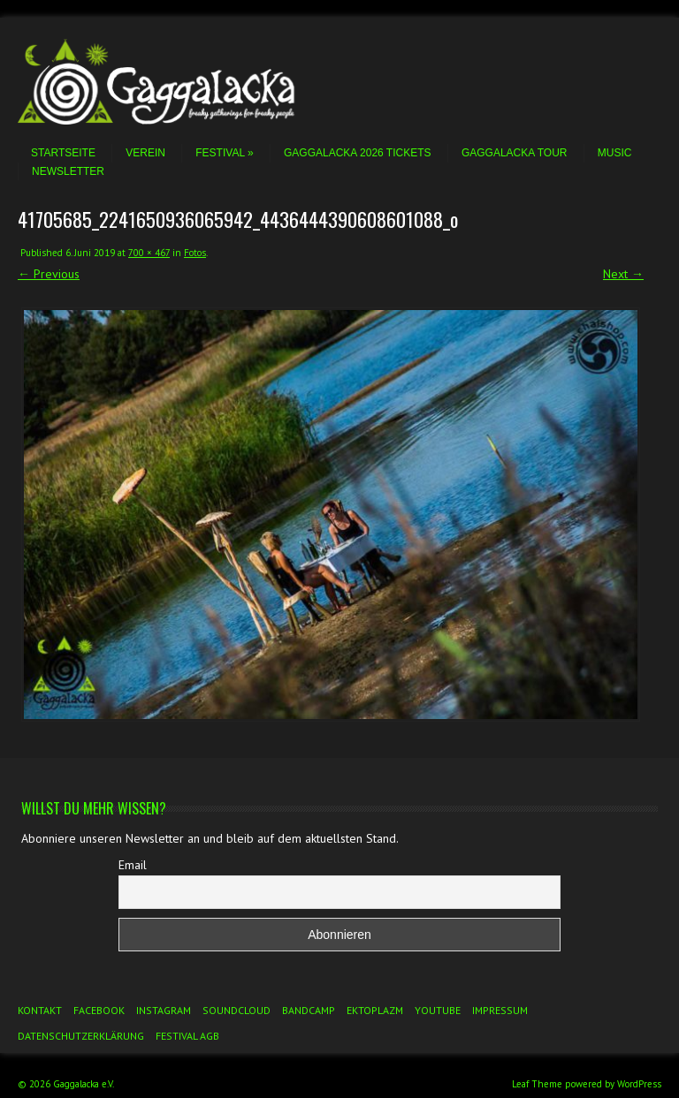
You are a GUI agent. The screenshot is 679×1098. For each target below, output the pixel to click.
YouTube (438, 1010)
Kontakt (40, 1010)
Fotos (195, 252)
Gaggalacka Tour (515, 153)
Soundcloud (236, 1010)
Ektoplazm (375, 1010)
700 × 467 (149, 252)
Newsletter (68, 171)
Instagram (163, 1010)
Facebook (99, 1010)
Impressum (500, 1010)
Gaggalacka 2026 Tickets (357, 153)
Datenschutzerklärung (81, 1035)
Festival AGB (187, 1035)
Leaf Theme (537, 1084)
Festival (224, 153)
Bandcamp (308, 1010)
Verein (145, 153)
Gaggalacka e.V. (83, 1084)
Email (132, 865)
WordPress (639, 1084)
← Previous (49, 274)
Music (615, 153)
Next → (623, 274)
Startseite (63, 153)
